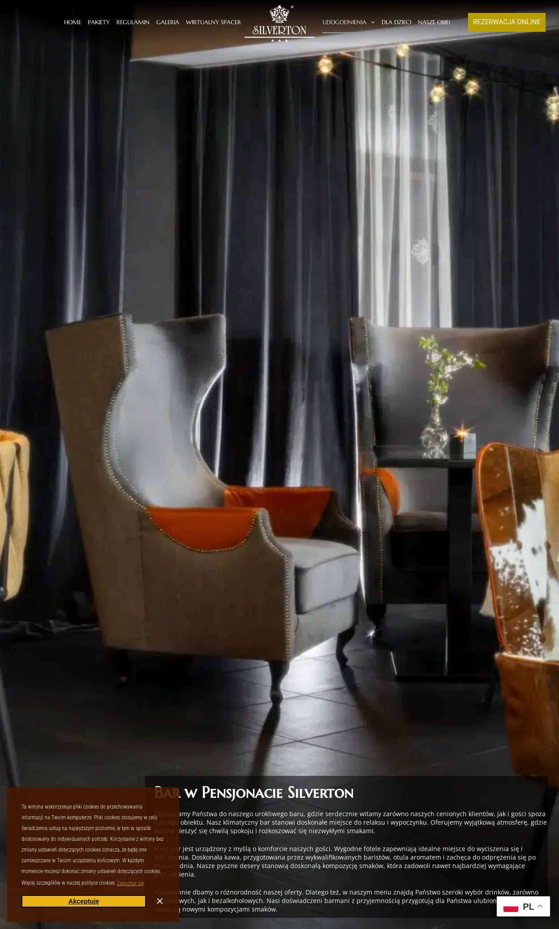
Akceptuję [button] (84, 901)
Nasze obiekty (444, 22)
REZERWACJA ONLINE (507, 22)
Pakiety (99, 22)
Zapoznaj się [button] (130, 883)
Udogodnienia (350, 22)
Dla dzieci (396, 22)
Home (72, 22)
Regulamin (133, 22)
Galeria (167, 22)
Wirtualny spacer (213, 22)
